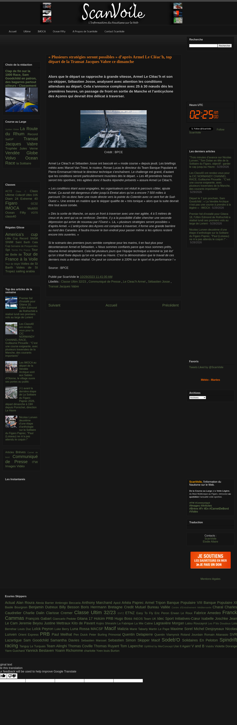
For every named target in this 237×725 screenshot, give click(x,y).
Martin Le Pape (160, 629)
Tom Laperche (132, 646)
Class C (23, 191)
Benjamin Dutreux (44, 607)
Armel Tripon (156, 603)
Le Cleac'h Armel (134, 281)
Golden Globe (12, 129)
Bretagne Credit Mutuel (128, 607)
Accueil (111, 305)
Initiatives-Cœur (188, 618)
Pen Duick (81, 634)
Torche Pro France (21, 250)
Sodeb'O (172, 639)
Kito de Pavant (84, 623)
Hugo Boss (124, 618)
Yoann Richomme (69, 650)
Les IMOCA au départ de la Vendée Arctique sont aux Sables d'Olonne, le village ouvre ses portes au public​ (20, 372)
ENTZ (121, 613)
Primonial (115, 634)
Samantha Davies (65, 640)
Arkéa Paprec (133, 603)
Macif (110, 628)
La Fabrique (125, 623)
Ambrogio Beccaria (68, 602)
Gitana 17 (85, 618)
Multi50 (33, 208)
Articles (10, 452)
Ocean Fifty (18, 212)
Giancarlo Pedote (65, 618)
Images (11, 466)
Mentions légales (210, 578)
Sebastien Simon (123, 640)
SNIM (10, 242)
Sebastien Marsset (94, 640)
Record (33, 134)
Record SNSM (29, 238)
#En (206, 508)
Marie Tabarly (139, 629)
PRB (46, 634)
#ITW (191, 503)
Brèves (22, 452)
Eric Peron (163, 613)
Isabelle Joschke (215, 618)
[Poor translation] (12, 676)
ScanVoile (210, 538)
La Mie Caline (144, 623)
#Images (194, 505)
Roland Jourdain (192, 634)
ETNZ (130, 613)
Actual (10, 603)
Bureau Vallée (159, 607)
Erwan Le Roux (182, 613)
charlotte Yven (94, 650)
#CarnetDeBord (219, 508)
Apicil (117, 602)
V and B (198, 646)
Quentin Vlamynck (167, 634)
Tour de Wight (13, 264)
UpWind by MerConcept (159, 646)
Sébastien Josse (159, 281)
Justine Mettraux (57, 623)
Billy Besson (70, 607)
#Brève (193, 508)
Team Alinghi (57, 646)
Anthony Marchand (97, 603)
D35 (35, 195)
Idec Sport (166, 618)
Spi (8, 249)
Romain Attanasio (217, 634)
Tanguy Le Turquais (33, 646)
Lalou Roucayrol (196, 623)
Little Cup (12, 238)
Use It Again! (183, 646)
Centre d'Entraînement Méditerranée (192, 607)
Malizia (123, 629)
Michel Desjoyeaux (209, 629)
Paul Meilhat (63, 634)
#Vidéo (193, 511)
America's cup (21, 234)
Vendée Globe (21, 153)
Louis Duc (25, 629)
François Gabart (39, 618)
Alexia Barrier (45, 602)
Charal (219, 607)
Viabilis (210, 646)
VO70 (34, 212)
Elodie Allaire (210, 541)
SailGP (14, 139)
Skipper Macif (150, 640)
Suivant (54, 305)
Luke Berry (62, 629)
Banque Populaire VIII (185, 603)
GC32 (34, 203)
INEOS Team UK (145, 618)
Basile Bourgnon (17, 607)
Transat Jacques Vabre (63, 286)
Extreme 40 (29, 198)
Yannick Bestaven (40, 650)
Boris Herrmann (94, 607)
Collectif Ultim (24, 195)
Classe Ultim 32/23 (74, 281)
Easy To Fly (145, 613)
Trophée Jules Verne (21, 148)
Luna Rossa (80, 629)
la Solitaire (23, 163)
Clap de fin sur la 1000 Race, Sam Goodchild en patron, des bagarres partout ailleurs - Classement (20, 78)
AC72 (10, 191)
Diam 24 (12, 198)
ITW (35, 462)
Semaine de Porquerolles (24, 246)
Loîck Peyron (43, 629)
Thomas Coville (81, 646)
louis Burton (111, 650)
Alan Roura (26, 603)
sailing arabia (25, 271)
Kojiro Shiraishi (106, 623)
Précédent (170, 305)
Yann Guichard (15, 650)
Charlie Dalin (34, 613)
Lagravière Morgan (169, 623)
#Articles (206, 505)
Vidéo (21, 466)
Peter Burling (98, 634)
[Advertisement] (113, 43)
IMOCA (16, 208)
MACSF (97, 629)
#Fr (201, 508)
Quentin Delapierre (138, 634)
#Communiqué (202, 503)
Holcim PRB (104, 618)
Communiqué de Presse (105, 281)
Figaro (18, 203)
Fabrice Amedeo (208, 613)
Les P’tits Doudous (220, 623)
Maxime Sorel (182, 629)
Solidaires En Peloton (201, 640)
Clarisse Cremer (60, 613)
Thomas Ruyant (107, 646)
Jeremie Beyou (31, 623)
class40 (10, 216)
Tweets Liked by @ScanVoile (206, 367)
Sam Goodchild (36, 640)
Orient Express (29, 634)
